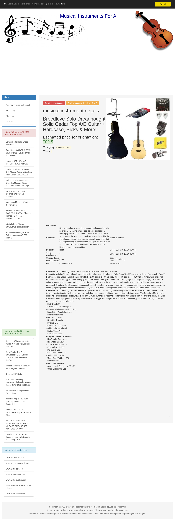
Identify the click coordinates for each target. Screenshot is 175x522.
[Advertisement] (87, 73)
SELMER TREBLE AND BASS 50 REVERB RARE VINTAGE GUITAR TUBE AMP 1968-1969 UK (17, 425)
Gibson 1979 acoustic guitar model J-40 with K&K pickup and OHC (18, 344)
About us (10, 116)
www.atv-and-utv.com (15, 458)
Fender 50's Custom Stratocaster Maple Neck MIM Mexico (18, 412)
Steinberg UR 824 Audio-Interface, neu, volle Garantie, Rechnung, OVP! (18, 437)
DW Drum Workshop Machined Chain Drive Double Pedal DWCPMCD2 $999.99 (18, 382)
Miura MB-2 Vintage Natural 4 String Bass (18, 391)
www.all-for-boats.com (15, 494)
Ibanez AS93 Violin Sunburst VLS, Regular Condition (18, 367)
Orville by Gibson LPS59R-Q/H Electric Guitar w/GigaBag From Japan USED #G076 (19, 172)
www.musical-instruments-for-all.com (18, 486)
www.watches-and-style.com (18, 463)
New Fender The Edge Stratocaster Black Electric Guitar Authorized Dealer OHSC (17, 356)
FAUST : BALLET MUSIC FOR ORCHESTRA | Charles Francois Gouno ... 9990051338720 (18, 214)
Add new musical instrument (18, 105)
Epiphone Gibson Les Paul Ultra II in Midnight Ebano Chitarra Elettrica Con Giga (17, 183)
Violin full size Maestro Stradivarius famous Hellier (17, 225)
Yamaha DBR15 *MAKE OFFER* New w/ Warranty (17, 162)
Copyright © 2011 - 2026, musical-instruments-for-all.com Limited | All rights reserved (87, 507)
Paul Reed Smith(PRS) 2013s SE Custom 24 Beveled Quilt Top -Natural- (18, 153)
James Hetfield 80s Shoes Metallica (17, 143)
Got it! (163, 4)
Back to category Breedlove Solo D (82, 103)
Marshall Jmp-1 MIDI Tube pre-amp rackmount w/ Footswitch (17, 401)
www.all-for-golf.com (14, 469)
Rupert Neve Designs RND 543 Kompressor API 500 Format (17, 235)
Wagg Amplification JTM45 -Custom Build (18, 203)
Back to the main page (54, 103)
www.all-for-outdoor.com (16, 480)
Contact (9, 122)
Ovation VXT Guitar (14, 374)
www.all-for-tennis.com (15, 474)
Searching (10, 110)
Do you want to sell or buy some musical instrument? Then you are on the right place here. (87, 510)
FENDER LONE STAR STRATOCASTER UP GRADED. (15, 194)
